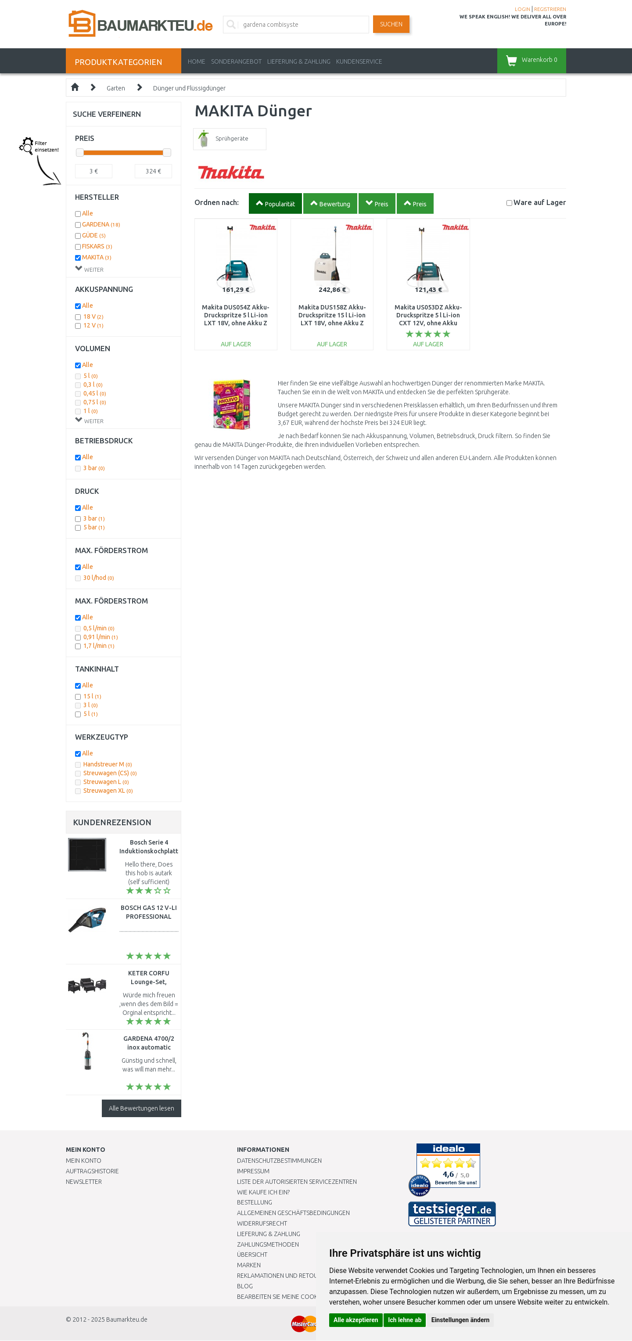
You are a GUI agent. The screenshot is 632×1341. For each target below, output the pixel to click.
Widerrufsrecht (262, 1223)
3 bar (94, 467)
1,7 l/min (99, 645)
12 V (93, 325)
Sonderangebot (236, 61)
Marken (249, 1265)
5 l (90, 375)
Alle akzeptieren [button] (356, 1319)
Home (196, 61)
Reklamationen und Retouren (283, 1275)
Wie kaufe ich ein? (263, 1192)
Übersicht (252, 1254)
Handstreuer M (107, 764)
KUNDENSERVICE (359, 61)
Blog (245, 1286)
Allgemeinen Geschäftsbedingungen (293, 1212)
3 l (90, 704)
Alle (87, 213)
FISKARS (97, 246)
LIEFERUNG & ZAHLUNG (298, 61)
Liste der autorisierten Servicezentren (297, 1181)
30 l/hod (98, 577)
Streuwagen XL (108, 790)
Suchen (391, 24)
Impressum (253, 1171)
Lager (540, 202)
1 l (90, 410)
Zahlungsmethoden (268, 1244)
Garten (116, 88)
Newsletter (84, 1181)
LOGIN (522, 9)
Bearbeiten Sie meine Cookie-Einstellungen (302, 1296)
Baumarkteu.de (126, 1319)
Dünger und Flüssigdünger (189, 88)
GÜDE (94, 235)
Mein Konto (83, 1160)
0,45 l (94, 393)
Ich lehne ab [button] (404, 1319)
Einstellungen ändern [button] (460, 1319)
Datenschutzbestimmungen (279, 1160)
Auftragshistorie (92, 1171)
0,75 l (94, 402)
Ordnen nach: (216, 202)
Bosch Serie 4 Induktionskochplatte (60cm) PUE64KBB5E (150, 851)
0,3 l (93, 384)
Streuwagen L (106, 781)
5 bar (94, 527)
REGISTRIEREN (550, 9)
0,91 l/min (100, 636)
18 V (93, 316)
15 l (92, 696)
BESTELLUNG (254, 1202)
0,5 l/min (99, 628)
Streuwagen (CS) (110, 773)
